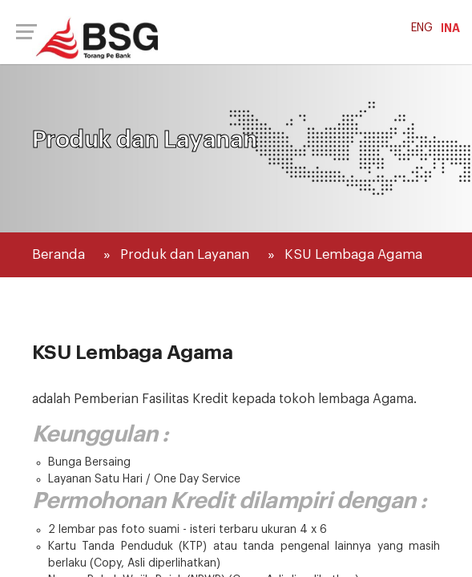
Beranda (58, 254)
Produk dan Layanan (184, 254)
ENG (422, 28)
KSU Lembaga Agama (353, 254)
